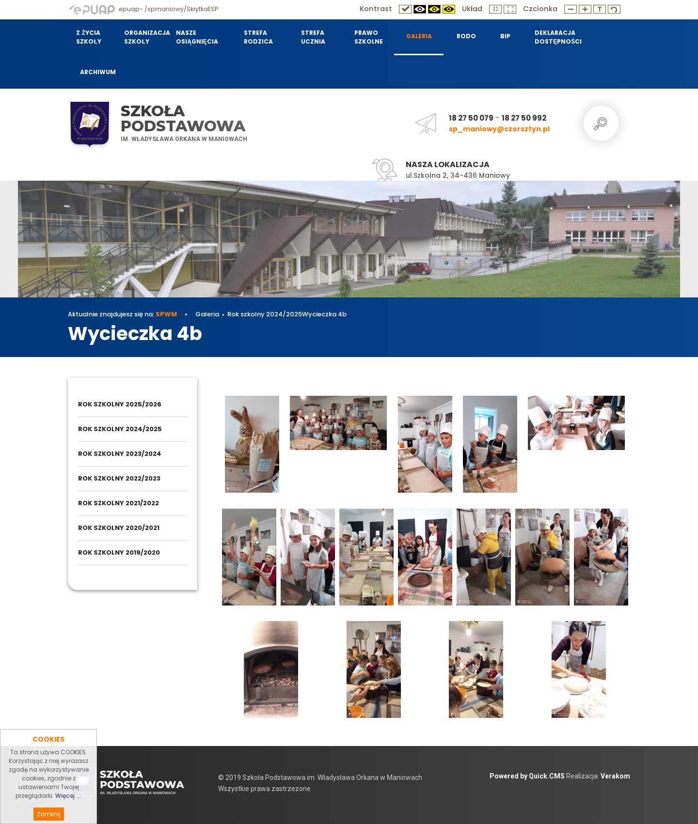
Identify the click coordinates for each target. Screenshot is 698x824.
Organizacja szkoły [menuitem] (144, 37)
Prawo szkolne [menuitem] (368, 37)
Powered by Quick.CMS (527, 776)
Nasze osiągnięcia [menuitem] (197, 37)
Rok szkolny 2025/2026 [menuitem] (119, 404)
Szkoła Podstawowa (183, 118)
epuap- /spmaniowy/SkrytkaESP (143, 9)
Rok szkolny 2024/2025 (264, 314)
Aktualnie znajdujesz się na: (122, 314)
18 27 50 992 (524, 118)
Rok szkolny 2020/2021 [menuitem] (118, 527)
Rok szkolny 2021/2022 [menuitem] (118, 503)
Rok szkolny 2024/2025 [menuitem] (120, 429)
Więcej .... (68, 811)
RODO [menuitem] (466, 36)
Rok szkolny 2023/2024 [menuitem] (119, 453)
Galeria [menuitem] (419, 36)
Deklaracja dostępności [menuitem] (557, 37)
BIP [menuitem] (505, 36)
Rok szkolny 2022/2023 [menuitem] (119, 478)
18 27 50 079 (471, 118)
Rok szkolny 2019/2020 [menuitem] (119, 552)
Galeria (207, 314)
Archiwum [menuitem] (98, 72)
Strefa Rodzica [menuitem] (258, 37)
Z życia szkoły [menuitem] (88, 37)
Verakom (615, 776)
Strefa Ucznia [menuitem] (313, 37)
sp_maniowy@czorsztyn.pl (499, 129)
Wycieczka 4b (324, 314)
